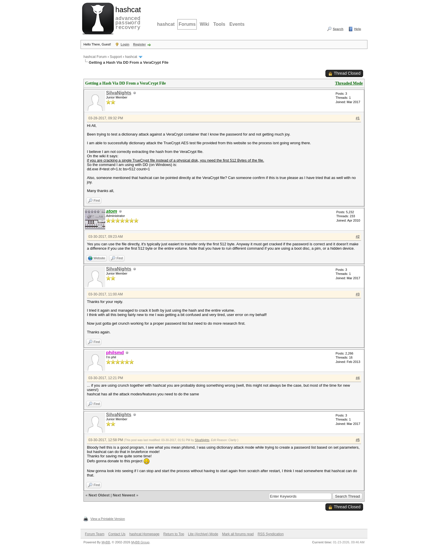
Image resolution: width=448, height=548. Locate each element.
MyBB (105, 542)
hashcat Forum (95, 57)
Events (236, 24)
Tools (219, 24)
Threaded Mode (349, 83)
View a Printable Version (107, 518)
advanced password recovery (127, 18)
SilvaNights (118, 92)
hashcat (165, 24)
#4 (358, 378)
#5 (358, 440)
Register (139, 44)
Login (125, 44)
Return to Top (173, 534)
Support (116, 57)
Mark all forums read (238, 534)
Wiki (204, 24)
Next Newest (124, 495)
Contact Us (116, 534)
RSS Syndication (271, 534)
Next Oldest (99, 495)
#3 (358, 294)
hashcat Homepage (144, 534)
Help (357, 29)
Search (338, 29)
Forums (187, 24)
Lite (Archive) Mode (203, 534)
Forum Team (94, 534)
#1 (358, 118)
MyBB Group (140, 542)
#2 (358, 237)
